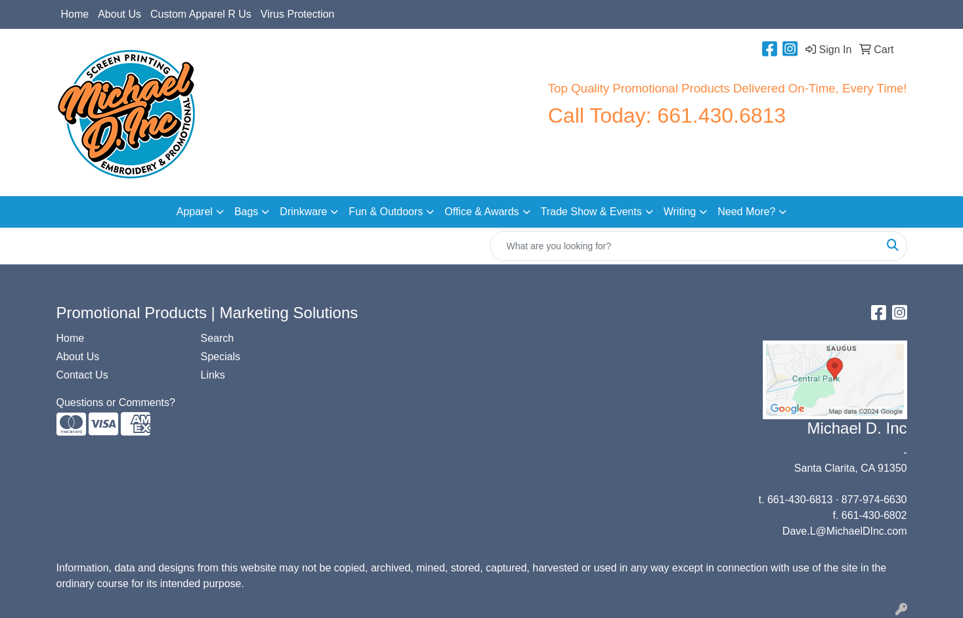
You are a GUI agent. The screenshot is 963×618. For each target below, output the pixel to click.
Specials (220, 356)
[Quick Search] (685, 246)
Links (213, 375)
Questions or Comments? (115, 402)
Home (75, 14)
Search (217, 338)
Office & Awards (481, 211)
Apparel (195, 211)
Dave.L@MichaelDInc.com (844, 531)
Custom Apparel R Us (200, 14)
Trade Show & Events (591, 211)
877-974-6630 (874, 499)
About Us (119, 14)
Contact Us (82, 375)
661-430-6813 (800, 499)
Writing (680, 211)
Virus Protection (298, 14)
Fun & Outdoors (386, 211)
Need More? (746, 211)
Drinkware (303, 211)
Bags (246, 211)
